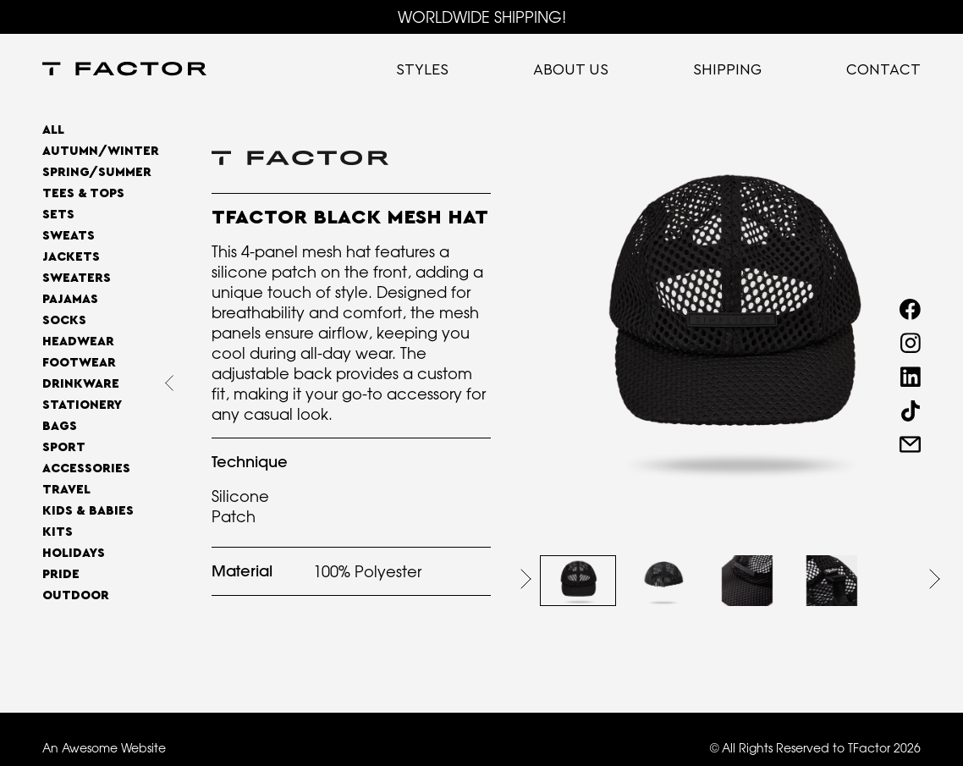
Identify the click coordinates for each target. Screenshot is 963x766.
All (53, 130)
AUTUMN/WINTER (100, 151)
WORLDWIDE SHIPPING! (482, 17)
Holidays (73, 553)
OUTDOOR (75, 595)
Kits (57, 532)
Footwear (79, 362)
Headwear (78, 341)
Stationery (82, 405)
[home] (124, 70)
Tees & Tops (83, 193)
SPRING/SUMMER (96, 172)
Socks (64, 320)
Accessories (86, 468)
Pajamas (70, 299)
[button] (526, 579)
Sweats (68, 235)
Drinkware (80, 383)
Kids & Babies (88, 510)
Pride (61, 574)
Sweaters (76, 278)
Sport (63, 447)
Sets (58, 214)
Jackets (71, 257)
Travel (66, 489)
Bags (59, 426)
